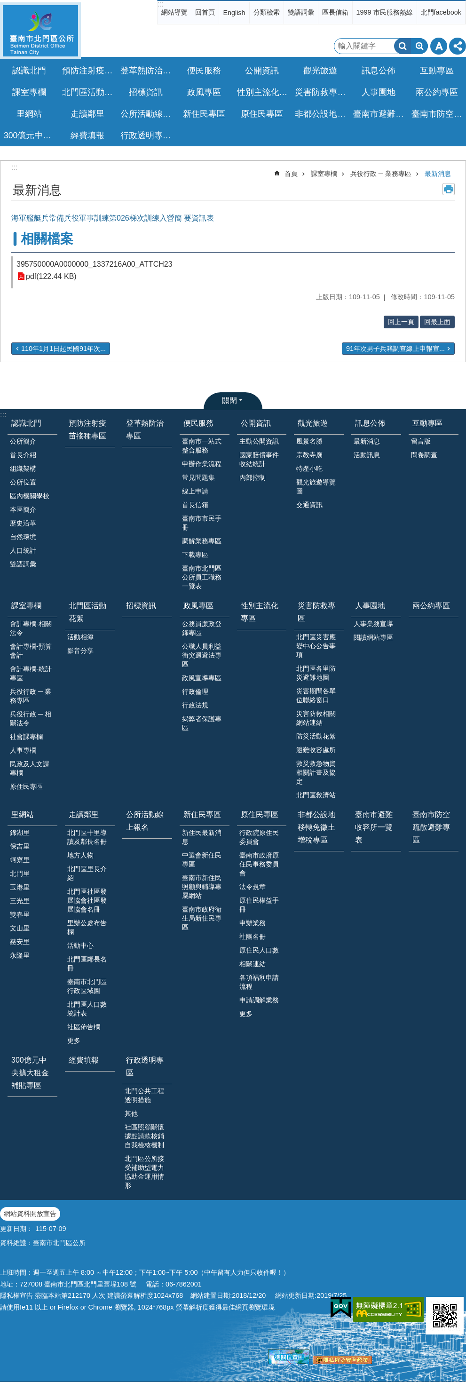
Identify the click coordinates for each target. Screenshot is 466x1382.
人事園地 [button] (378, 92)
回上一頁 (401, 322)
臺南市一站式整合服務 (201, 445)
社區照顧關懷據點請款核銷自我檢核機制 (144, 1136)
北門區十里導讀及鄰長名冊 (87, 837)
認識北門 (26, 423)
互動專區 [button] (437, 70)
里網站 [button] (29, 114)
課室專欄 (324, 173)
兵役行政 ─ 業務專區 (380, 173)
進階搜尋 (419, 46)
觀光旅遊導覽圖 (316, 486)
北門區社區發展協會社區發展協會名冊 (87, 900)
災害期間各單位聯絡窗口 (316, 695)
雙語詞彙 (301, 12)
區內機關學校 (29, 496)
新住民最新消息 (201, 837)
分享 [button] (457, 46)
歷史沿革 (23, 523)
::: (160, 4)
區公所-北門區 (40, 30)
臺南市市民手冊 (201, 523)
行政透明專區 (145, 1066)
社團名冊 (252, 936)
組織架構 (23, 468)
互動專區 (427, 423)
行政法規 (195, 705)
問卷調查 (424, 455)
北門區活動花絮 (87, 612)
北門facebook (441, 12)
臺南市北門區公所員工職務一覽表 (201, 577)
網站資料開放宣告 (30, 1213)
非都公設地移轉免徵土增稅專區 (321, 114)
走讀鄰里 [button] (87, 114)
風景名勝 (309, 441)
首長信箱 (195, 504)
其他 (131, 1113)
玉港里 (20, 887)
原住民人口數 (259, 950)
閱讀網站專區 (373, 637)
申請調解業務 (259, 1000)
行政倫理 (195, 691)
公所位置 (23, 482)
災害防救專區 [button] (320, 92)
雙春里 (20, 914)
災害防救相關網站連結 (316, 718)
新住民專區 (202, 814)
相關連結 (252, 964)
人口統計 (23, 550)
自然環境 (23, 536)
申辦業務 (252, 923)
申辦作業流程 (201, 464)
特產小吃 (309, 468)
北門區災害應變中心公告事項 (316, 646)
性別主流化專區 (263, 92)
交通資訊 (309, 504)
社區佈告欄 (83, 1027)
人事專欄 (23, 750)
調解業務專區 (201, 541)
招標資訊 (146, 92)
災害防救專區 (316, 612)
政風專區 (198, 606)
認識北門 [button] (29, 70)
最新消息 (438, 173)
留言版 (421, 441)
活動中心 (80, 945)
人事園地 (370, 606)
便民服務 (198, 423)
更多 (73, 1040)
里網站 (22, 814)
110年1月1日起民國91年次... (63, 348)
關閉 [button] (229, 401)
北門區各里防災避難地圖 (316, 673)
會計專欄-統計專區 (31, 673)
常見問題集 (198, 477)
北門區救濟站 (316, 795)
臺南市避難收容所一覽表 (379, 114)
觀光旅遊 (313, 423)
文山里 (20, 928)
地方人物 (80, 855)
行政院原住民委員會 (259, 837)
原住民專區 (26, 786)
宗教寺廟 (309, 455)
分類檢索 (266, 12)
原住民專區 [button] (262, 114)
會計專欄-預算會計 (31, 651)
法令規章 (252, 886)
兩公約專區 (437, 92)
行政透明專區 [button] (145, 135)
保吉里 (20, 846)
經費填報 (87, 135)
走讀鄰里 (84, 814)
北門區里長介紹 (87, 873)
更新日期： (16, 1228)
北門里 (20, 873)
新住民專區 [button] (204, 114)
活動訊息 (367, 455)
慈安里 (20, 941)
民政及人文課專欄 (29, 768)
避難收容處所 (316, 750)
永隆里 (20, 955)
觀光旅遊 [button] (320, 70)
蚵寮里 (20, 860)
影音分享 (80, 650)
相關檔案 (47, 238)
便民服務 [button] (204, 70)
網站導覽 (174, 12)
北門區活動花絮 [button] (88, 92)
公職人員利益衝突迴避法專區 (201, 655)
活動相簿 (80, 637)
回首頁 (205, 12)
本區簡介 (23, 509)
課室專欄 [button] (29, 92)
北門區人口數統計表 (87, 1009)
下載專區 (195, 554)
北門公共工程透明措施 (144, 1095)
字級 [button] (438, 46)
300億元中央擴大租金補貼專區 (30, 135)
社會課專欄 (26, 736)
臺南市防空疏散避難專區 (438, 114)
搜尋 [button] (402, 46)
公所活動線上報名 (147, 114)
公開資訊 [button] (262, 70)
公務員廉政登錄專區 (201, 628)
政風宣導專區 (201, 678)
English (234, 12)
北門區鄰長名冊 (87, 963)
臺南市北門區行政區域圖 (87, 986)
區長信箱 (335, 12)
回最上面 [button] (437, 322)
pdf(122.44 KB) (51, 276)
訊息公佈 (370, 423)
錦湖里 (20, 832)
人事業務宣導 (373, 623)
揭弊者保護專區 (201, 723)
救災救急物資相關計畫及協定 (316, 772)
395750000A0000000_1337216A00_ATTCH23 (94, 264)
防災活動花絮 (316, 736)
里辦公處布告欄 (87, 927)
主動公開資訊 (259, 441)
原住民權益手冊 (259, 905)
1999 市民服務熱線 (384, 12)
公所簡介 (23, 441)
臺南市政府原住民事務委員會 (259, 864)
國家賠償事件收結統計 (259, 459)
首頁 (291, 173)
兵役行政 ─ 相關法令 (30, 718)
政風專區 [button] (204, 92)
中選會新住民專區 (201, 859)
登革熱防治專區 (147, 70)
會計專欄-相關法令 (31, 628)
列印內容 (448, 189)
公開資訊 (256, 423)
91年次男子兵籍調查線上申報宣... (395, 348)
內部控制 (252, 477)
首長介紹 (23, 455)
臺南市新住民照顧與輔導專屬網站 (201, 886)
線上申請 (195, 491)
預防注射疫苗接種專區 (88, 70)
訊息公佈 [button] (378, 70)
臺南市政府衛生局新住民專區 (201, 918)
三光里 (20, 901)
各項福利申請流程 (259, 982)
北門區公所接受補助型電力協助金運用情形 (144, 1172)
